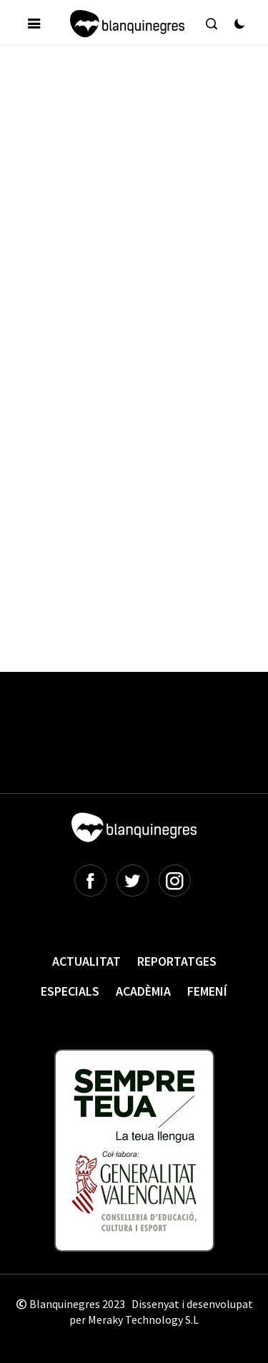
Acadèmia (143, 991)
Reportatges (177, 961)
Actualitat (86, 961)
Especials (70, 991)
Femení (207, 991)
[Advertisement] (134, 201)
